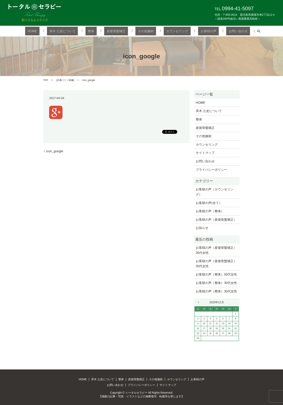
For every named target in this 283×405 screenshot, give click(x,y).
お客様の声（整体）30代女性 (216, 282)
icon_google (54, 151)
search (239, 31)
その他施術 (143, 31)
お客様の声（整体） (210, 211)
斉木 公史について (75, 31)
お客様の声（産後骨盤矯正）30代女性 (216, 250)
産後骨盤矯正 (118, 31)
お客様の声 (196, 31)
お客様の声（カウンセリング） (214, 191)
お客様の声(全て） (209, 202)
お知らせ (202, 227)
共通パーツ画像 (65, 79)
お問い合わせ (221, 31)
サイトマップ (205, 152)
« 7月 (199, 302)
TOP (45, 79)
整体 (98, 31)
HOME (49, 31)
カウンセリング (170, 31)
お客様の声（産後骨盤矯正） (216, 219)
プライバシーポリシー (211, 169)
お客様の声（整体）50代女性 (216, 274)
